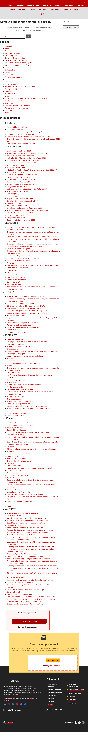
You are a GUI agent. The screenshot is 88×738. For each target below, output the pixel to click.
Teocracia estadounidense (16, 459)
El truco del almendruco (16, 361)
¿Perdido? (22, 9)
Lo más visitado (10, 84)
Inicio (12, 9)
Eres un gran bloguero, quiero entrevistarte (23, 258)
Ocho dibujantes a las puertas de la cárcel (22, 323)
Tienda (32, 9)
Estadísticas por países (76, 690)
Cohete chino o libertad (15, 416)
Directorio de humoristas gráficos (17, 65)
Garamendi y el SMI (14, 470)
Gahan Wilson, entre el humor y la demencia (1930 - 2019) (28, 137)
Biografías (69, 5)
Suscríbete (52, 660)
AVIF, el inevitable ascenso (16, 578)
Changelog (72, 703)
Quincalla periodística (15, 339)
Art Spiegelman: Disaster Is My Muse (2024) (23, 160)
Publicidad (8, 91)
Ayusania (10, 478)
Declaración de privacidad (52, 685)
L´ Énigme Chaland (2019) (16, 215)
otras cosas (11, 698)
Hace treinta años (13, 330)
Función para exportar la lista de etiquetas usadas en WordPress (31, 547)
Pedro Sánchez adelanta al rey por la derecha (23, 363)
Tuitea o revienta (13, 382)
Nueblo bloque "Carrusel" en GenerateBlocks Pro (25, 528)
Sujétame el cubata (14, 394)
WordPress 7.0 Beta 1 (15, 516)
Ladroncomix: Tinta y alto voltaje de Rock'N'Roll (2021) (27, 189)
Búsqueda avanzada (12, 53)
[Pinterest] (9, 704)
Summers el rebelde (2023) (17, 167)
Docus (7, 67)
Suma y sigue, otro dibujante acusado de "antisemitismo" (28, 432)
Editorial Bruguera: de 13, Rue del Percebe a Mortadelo (27, 210)
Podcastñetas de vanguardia (17, 268)
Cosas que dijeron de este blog (16, 58)
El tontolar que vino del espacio (18, 346)
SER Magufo (11, 365)
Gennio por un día (14, 282)
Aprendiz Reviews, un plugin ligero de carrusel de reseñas (28, 559)
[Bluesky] (25, 704)
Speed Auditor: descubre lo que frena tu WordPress (26, 523)
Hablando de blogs (14, 284)
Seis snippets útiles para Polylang (19, 594)
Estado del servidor (75, 693)
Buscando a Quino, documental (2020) (21, 220)
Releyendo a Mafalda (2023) (17, 187)
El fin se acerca (12, 349)
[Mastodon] (21, 704)
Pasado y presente (14, 466)
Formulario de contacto (13, 77)
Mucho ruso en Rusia (15, 387)
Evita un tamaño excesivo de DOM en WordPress (25, 604)
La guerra (10, 463)
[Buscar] (28, 36)
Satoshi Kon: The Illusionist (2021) (19, 182)
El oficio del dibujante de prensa (19, 256)
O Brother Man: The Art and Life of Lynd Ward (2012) (26, 158)
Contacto (67, 9)
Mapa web (72, 699)
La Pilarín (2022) (13, 194)
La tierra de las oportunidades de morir (21, 501)
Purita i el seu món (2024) (16, 172)
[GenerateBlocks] (79, 722)
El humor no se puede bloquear (18, 454)
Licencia (8, 82)
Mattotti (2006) (12, 196)
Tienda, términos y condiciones (16, 108)
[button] (83, 2)
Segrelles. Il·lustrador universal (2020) (21, 198)
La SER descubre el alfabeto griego (20, 389)
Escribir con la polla (14, 373)
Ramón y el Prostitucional (16, 315)
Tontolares (9, 110)
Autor (11, 5)
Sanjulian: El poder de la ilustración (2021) (22, 201)
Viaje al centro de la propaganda (19, 401)
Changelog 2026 (11, 56)
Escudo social (12, 489)
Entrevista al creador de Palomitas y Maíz (22, 261)
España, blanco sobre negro (17, 430)
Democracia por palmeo (16, 380)
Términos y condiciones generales (17, 106)
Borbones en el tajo (14, 370)
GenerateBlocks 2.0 (14, 592)
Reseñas (20, 5)
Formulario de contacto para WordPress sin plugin (25, 590)
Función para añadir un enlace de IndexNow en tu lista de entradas (32, 566)
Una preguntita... (13, 272)
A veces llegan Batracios (16, 270)
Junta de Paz (11, 504)
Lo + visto (80, 5)
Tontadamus (11, 358)
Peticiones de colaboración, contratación (20, 87)
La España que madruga (16, 344)
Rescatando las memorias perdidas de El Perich (24, 308)
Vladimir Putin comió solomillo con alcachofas (24, 385)
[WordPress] (13, 704)
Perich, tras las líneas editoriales (19, 325)
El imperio (11, 451)
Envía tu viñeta (10, 70)
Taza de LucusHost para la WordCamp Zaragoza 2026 (26, 518)
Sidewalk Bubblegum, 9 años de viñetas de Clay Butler (27, 311)
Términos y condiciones (54, 689)
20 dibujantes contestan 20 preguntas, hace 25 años (26, 306)
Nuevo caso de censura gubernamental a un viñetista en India (30, 468)
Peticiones (43, 9)
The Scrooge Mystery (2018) (17, 191)
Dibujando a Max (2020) (16, 218)
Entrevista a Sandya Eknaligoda (18, 249)
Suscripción (9, 103)
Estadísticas (9, 72)
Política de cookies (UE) (55, 692)
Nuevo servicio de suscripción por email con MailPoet (26, 556)
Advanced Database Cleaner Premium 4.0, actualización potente (30, 520)
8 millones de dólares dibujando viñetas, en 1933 (25, 327)
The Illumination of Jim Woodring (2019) (22, 184)
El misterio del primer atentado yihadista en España (26, 296)
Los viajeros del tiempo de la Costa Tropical (23, 303)
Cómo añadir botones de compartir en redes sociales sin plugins (31, 597)
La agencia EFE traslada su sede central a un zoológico (27, 406)
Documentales (33, 5)
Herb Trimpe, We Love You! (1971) (19, 177)
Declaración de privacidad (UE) (16, 60)
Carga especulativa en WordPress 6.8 (20, 582)
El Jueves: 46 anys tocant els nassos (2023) (22, 175)
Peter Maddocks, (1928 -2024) (18, 127)
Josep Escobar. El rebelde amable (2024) (21, 163)
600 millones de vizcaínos (16, 396)
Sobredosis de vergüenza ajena (18, 404)
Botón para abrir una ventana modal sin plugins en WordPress (30, 580)
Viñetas (58, 5)
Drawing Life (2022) (14, 203)
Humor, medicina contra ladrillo (18, 280)
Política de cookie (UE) (13, 89)
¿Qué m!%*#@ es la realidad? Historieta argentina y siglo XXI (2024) (32, 170)
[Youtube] (17, 704)
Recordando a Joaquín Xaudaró (18, 332)
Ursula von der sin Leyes (16, 456)
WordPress (55, 9)
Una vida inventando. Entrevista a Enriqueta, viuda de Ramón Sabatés (33, 265)
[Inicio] (83, 17)
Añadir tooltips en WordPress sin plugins (22, 554)
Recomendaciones (11, 94)
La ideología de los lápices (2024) (19, 151)
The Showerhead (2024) (15, 165)
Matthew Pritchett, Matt (16, 129)
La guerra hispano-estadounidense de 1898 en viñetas (27, 313)
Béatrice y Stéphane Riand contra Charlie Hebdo (25, 494)
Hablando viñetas (13, 275)
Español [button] (45, 14)
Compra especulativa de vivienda (19, 475)
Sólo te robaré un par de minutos (17, 101)
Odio (9, 506)
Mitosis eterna (12, 473)
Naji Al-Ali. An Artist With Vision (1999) (21, 156)
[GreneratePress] (76, 722)
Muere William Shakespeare (17, 413)
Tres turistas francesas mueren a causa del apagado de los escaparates (33, 368)
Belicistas (10, 447)
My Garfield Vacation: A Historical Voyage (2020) (24, 179)
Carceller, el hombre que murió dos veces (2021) (24, 208)
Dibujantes (47, 5)
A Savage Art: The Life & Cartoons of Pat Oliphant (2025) (27, 153)
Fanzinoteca (9, 75)
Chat (76, 9)
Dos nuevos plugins (14, 525)
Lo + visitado (52, 695)
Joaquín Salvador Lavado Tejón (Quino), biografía (25, 132)
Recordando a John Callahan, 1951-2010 (21, 144)
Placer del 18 (12, 263)
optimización (30, 698)
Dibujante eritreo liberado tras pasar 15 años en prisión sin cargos (31, 449)
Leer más (15, 694)
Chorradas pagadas (14, 399)
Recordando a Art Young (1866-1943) (20, 134)
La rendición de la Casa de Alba (18, 492)
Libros (7, 79)
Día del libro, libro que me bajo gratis (18, 63)
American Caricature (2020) (17, 206)
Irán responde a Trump (15, 435)
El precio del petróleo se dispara (19, 461)
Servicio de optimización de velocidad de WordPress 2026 (26, 98)
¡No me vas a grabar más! (16, 277)
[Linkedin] (5, 704)
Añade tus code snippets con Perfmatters (22, 535)
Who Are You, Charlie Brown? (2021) (20, 213)
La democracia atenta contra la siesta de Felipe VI (25, 356)
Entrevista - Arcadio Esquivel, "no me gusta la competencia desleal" (31, 237)
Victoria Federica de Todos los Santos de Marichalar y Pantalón (30, 392)
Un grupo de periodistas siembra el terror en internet (27, 342)
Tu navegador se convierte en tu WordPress (23, 513)
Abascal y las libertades (15, 428)
